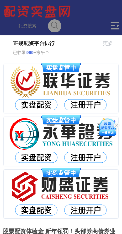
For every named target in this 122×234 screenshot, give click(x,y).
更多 (111, 43)
